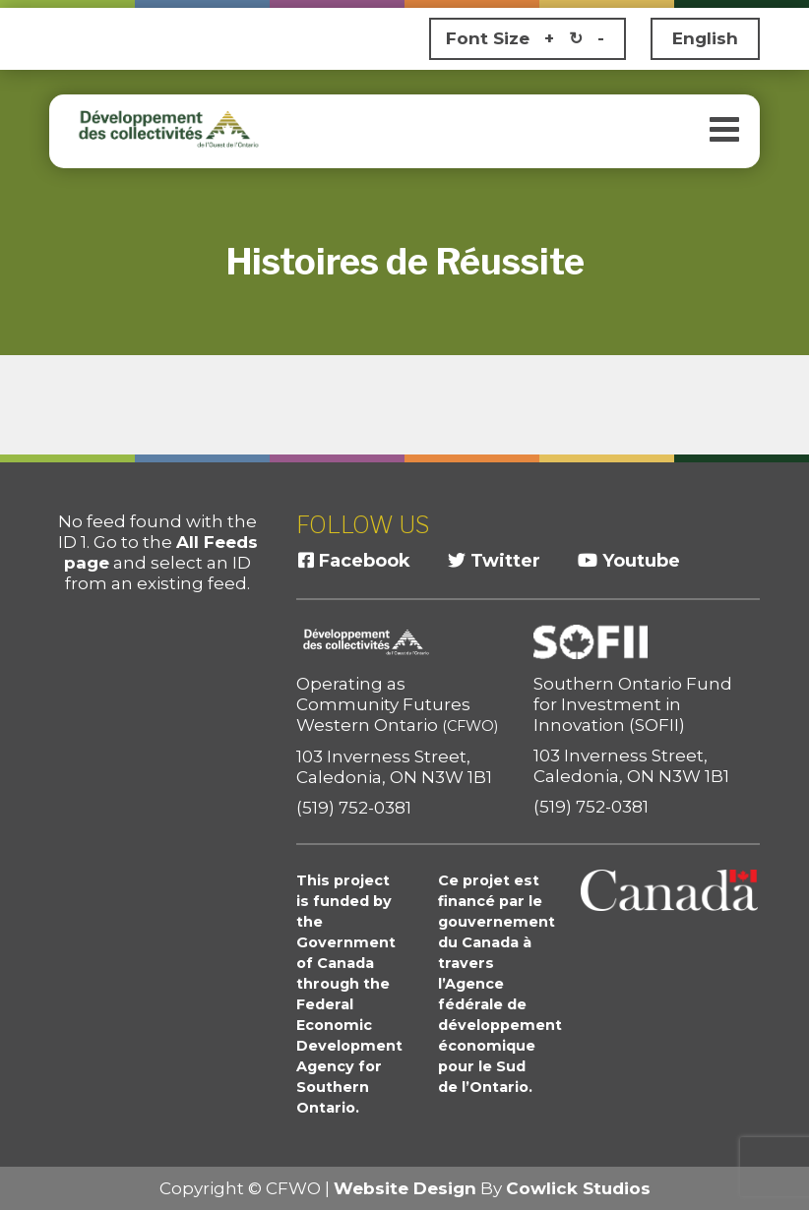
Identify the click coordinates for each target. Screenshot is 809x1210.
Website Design (405, 1188)
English (705, 38)
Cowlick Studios (578, 1188)
